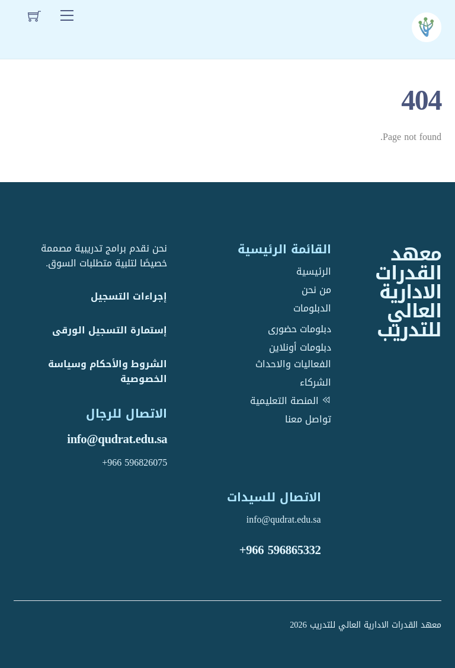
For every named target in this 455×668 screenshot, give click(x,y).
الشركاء (315, 382)
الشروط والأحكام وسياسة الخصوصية (107, 371)
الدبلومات (312, 308)
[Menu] (67, 16)
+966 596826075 (134, 462)
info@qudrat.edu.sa (117, 439)
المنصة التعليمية (290, 401)
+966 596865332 (280, 550)
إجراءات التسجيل (129, 296)
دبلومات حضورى (299, 329)
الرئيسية (313, 271)
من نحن (316, 290)
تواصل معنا (308, 419)
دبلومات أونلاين (300, 347)
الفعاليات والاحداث (293, 364)
